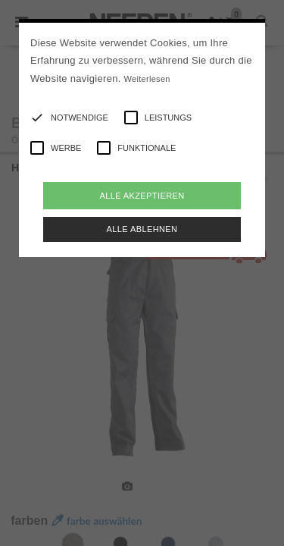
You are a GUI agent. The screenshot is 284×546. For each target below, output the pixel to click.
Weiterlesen (147, 78)
